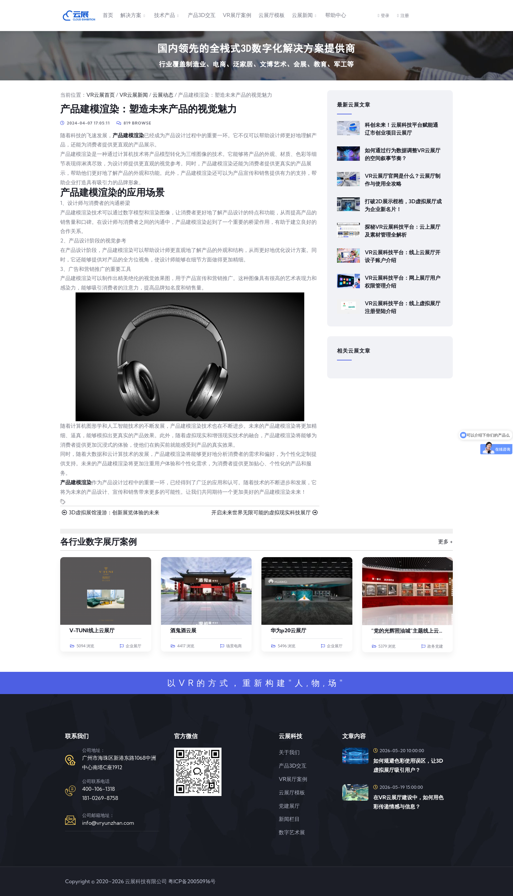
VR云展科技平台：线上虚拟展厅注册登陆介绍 (402, 307)
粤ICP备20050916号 (192, 881)
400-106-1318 (98, 789)
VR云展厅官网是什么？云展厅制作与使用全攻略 (402, 180)
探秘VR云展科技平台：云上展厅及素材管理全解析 (402, 231)
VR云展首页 (100, 94)
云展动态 (162, 94)
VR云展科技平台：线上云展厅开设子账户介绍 (402, 256)
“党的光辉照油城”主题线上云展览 (410, 630)
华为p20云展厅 (288, 630)
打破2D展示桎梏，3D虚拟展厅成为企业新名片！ (403, 205)
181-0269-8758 (100, 798)
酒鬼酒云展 (183, 630)
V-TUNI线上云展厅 (92, 630)
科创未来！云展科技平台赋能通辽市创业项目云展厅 (401, 129)
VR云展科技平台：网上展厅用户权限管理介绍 (402, 281)
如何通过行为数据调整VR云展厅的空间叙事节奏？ (402, 154)
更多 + (445, 541)
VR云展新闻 (133, 94)
